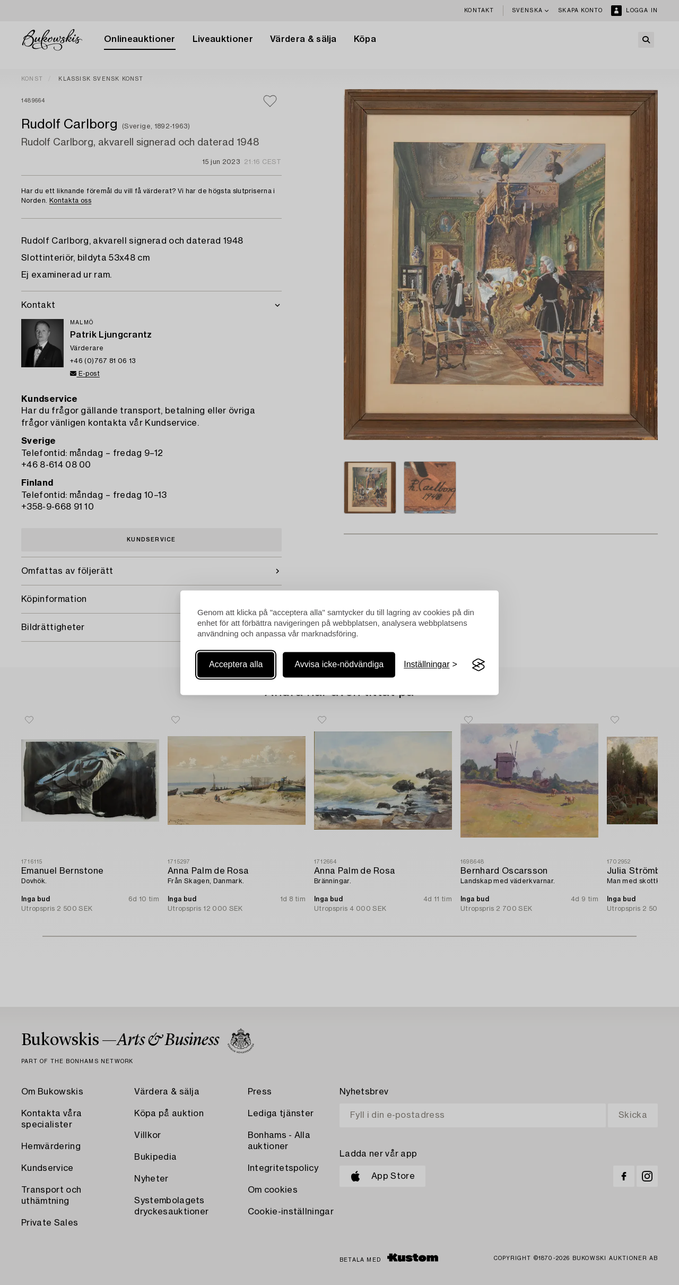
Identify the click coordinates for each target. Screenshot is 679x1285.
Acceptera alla (236, 664)
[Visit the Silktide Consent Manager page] (478, 665)
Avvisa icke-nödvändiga (339, 664)
